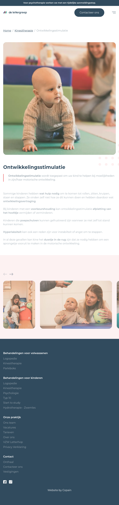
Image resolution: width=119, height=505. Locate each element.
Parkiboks (9, 368)
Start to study (11, 402)
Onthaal (8, 462)
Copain (66, 490)
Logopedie (10, 358)
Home (7, 30)
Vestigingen (11, 471)
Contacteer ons (89, 12)
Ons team (9, 422)
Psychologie (11, 393)
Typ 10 (7, 397)
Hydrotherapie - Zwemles (19, 407)
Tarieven (8, 432)
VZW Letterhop (13, 442)
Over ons (9, 437)
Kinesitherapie (24, 30)
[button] (5, 276)
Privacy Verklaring (14, 447)
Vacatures (9, 427)
